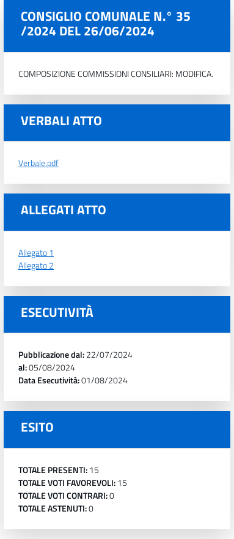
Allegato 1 (36, 252)
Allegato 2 (36, 265)
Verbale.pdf (38, 162)
